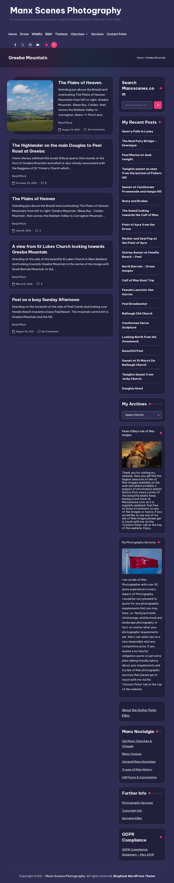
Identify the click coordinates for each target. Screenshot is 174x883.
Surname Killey (132, 818)
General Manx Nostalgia (139, 762)
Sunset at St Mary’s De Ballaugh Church (138, 363)
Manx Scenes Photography (65, 10)
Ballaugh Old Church (137, 313)
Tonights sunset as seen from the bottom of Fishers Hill (142, 173)
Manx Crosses (132, 754)
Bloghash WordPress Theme (134, 876)
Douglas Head (132, 388)
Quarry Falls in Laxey (137, 131)
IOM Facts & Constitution (139, 777)
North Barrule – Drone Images (138, 269)
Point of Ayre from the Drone (138, 227)
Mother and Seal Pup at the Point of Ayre (139, 241)
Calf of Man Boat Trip (138, 280)
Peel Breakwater (134, 304)
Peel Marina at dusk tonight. (137, 157)
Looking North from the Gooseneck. (139, 339)
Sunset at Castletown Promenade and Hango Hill (141, 189)
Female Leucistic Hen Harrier (138, 292)
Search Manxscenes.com (138, 88)
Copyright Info (132, 810)
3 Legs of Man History (137, 769)
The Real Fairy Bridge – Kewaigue (139, 143)
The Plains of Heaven (33, 198)
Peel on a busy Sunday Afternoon (45, 299)
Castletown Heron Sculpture (135, 325)
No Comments (94, 129)
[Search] (158, 105)
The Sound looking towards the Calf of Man (140, 213)
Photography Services (137, 803)
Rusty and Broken (135, 201)
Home (140, 57)
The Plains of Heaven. (80, 82)
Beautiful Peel (132, 351)
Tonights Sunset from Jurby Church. (137, 377)
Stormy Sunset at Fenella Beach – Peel (140, 255)
